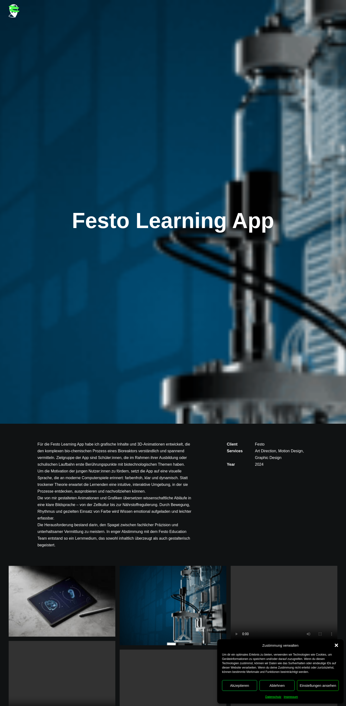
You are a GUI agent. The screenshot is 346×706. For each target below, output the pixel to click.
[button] (336, 645)
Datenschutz (273, 697)
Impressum (291, 697)
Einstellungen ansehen (318, 685)
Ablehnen (276, 685)
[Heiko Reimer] (14, 11)
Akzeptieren (239, 685)
